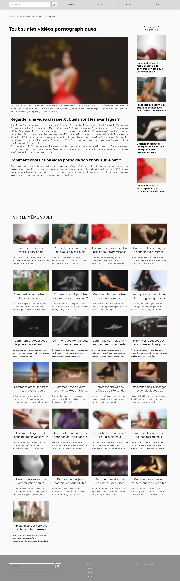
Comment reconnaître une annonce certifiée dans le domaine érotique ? (70, 436)
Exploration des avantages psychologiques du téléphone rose (149, 390)
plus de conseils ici (95, 125)
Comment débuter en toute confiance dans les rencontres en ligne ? (70, 344)
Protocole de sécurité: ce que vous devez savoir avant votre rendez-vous (151, 107)
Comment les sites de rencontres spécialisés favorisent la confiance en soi (110, 485)
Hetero (128, 4)
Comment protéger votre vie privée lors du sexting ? (70, 296)
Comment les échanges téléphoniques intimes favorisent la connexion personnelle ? (149, 253)
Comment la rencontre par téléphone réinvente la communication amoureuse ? (31, 300)
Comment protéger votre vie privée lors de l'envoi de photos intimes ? (31, 344)
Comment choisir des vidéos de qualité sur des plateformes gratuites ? (110, 390)
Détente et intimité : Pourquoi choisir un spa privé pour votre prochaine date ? (150, 148)
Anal (100, 4)
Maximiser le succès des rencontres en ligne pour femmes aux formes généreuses (149, 346)
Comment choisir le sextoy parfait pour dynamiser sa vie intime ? (151, 188)
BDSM (71, 4)
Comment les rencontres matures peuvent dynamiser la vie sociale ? (109, 298)
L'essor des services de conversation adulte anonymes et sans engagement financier (31, 485)
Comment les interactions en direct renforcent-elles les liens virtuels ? (109, 344)
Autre (156, 4)
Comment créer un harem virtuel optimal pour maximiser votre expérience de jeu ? (31, 392)
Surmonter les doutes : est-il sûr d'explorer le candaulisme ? (110, 436)
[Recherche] (29, 4)
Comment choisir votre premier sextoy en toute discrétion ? (70, 390)
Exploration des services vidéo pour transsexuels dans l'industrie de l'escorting (31, 531)
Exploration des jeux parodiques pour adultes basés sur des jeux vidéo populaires (70, 485)
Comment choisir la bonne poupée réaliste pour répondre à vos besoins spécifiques (149, 438)
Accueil (12, 16)
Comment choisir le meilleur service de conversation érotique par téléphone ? (150, 67)
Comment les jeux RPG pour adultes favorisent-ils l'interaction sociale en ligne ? (31, 438)
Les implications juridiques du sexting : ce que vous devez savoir (149, 298)
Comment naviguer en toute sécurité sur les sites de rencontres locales (149, 483)
